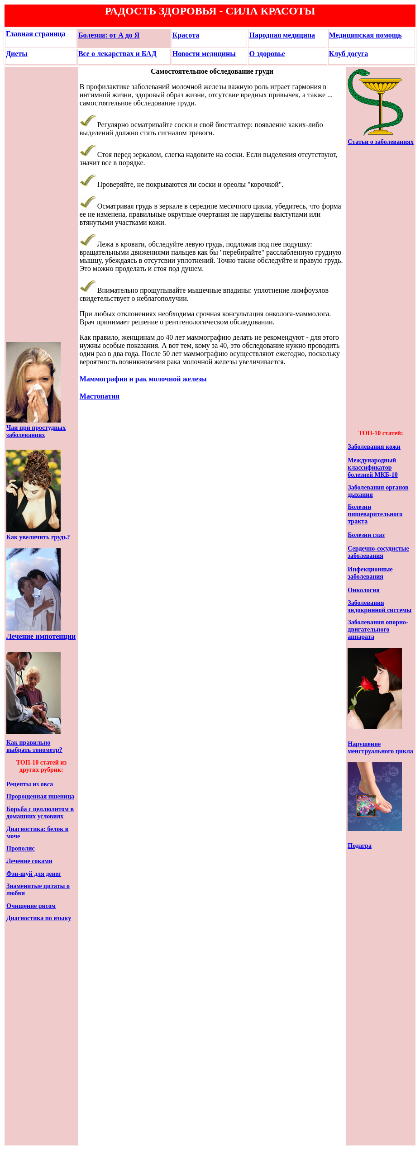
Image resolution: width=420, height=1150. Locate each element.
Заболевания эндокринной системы (379, 606)
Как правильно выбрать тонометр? (34, 746)
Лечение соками (29, 861)
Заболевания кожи (374, 446)
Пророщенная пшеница (40, 796)
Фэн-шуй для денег (33, 873)
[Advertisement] (33, 204)
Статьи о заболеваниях (381, 141)
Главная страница (36, 34)
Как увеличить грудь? (38, 537)
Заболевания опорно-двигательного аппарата (378, 629)
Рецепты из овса (29, 784)
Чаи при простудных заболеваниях (36, 431)
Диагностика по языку (38, 918)
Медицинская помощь (365, 35)
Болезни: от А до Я (109, 35)
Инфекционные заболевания (370, 573)
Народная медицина (282, 35)
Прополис (20, 848)
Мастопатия (99, 396)
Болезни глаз (366, 535)
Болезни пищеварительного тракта (375, 514)
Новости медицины (204, 53)
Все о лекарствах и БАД (117, 53)
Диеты (17, 53)
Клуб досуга (348, 53)
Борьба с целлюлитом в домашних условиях (40, 813)
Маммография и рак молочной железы (143, 379)
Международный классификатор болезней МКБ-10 (372, 467)
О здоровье (267, 53)
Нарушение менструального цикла (380, 748)
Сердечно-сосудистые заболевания (378, 552)
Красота (185, 35)
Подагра (360, 845)
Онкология (364, 590)
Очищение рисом (31, 906)
